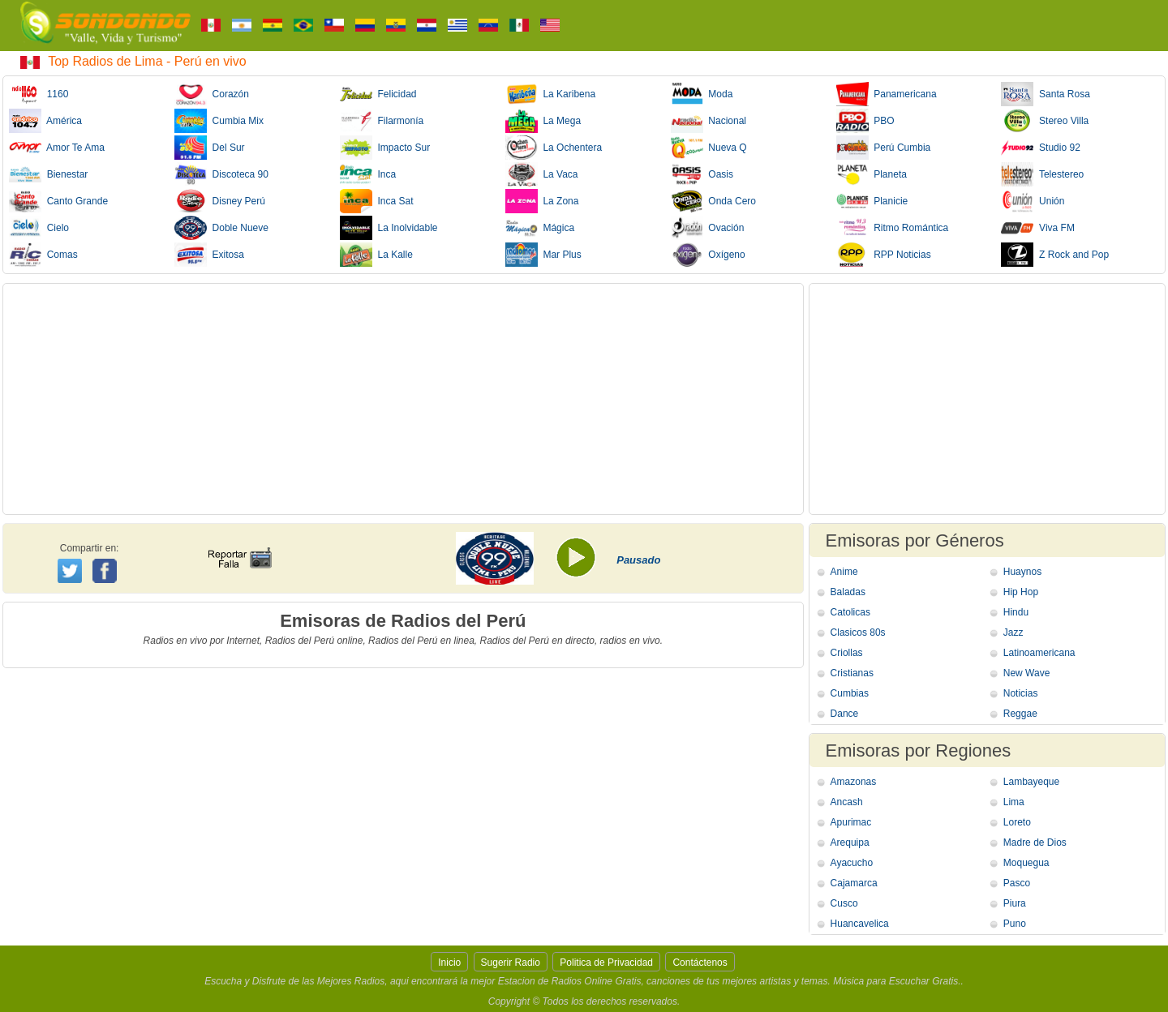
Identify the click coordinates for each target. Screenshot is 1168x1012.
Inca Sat (377, 201)
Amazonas (854, 781)
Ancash (847, 802)
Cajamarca (854, 883)
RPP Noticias (883, 254)
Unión (1032, 201)
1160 (38, 94)
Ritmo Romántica (892, 228)
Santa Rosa (1045, 94)
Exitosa (209, 254)
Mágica (539, 228)
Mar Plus (543, 254)
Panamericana (886, 94)
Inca (368, 174)
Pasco (1016, 883)
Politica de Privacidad (606, 962)
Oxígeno (708, 254)
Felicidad (378, 94)
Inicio (449, 962)
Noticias (1020, 693)
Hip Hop (1020, 592)
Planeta (871, 174)
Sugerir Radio (510, 962)
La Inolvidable (389, 228)
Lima (1013, 802)
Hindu (1015, 612)
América (45, 121)
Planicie (872, 201)
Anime (844, 571)
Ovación (708, 228)
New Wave (1026, 673)
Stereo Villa (1045, 121)
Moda (702, 94)
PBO (865, 121)
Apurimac (851, 822)
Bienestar (48, 174)
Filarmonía (381, 121)
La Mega (543, 121)
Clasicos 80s (858, 632)
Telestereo (1042, 174)
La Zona (542, 201)
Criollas (847, 652)
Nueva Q (709, 147)
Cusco (844, 903)
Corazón (211, 94)
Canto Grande (58, 201)
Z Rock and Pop (1055, 254)
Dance (845, 713)
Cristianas (852, 673)
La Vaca (541, 174)
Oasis (702, 174)
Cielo (39, 228)
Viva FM (1037, 228)
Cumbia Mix (219, 121)
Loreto (1017, 822)
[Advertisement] (403, 398)
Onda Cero (713, 201)
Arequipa (850, 842)
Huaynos (1022, 571)
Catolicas (850, 612)
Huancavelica (860, 923)
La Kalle (376, 254)
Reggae (1020, 713)
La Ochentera (553, 147)
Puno (1014, 923)
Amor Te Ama (57, 147)
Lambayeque (1031, 781)
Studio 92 (1040, 147)
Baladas (848, 592)
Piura (1014, 903)
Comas (43, 254)
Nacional (708, 121)
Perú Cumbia (883, 147)
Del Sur (209, 147)
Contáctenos (699, 962)
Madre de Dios (1035, 842)
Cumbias (850, 693)
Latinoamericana (1039, 652)
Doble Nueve (221, 228)
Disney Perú (219, 201)
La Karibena (550, 94)
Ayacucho (852, 862)
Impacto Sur (385, 147)
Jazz (1013, 632)
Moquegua (1026, 862)
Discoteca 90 (221, 174)
